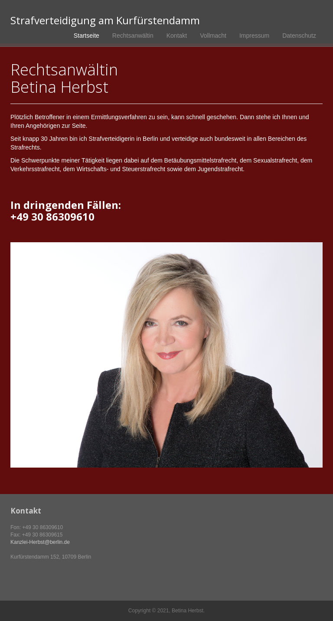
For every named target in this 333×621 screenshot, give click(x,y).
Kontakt (176, 35)
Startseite (86, 35)
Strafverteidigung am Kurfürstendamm (105, 20)
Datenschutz (299, 35)
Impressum (254, 35)
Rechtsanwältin (132, 35)
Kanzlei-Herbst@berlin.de (40, 542)
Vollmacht (213, 35)
